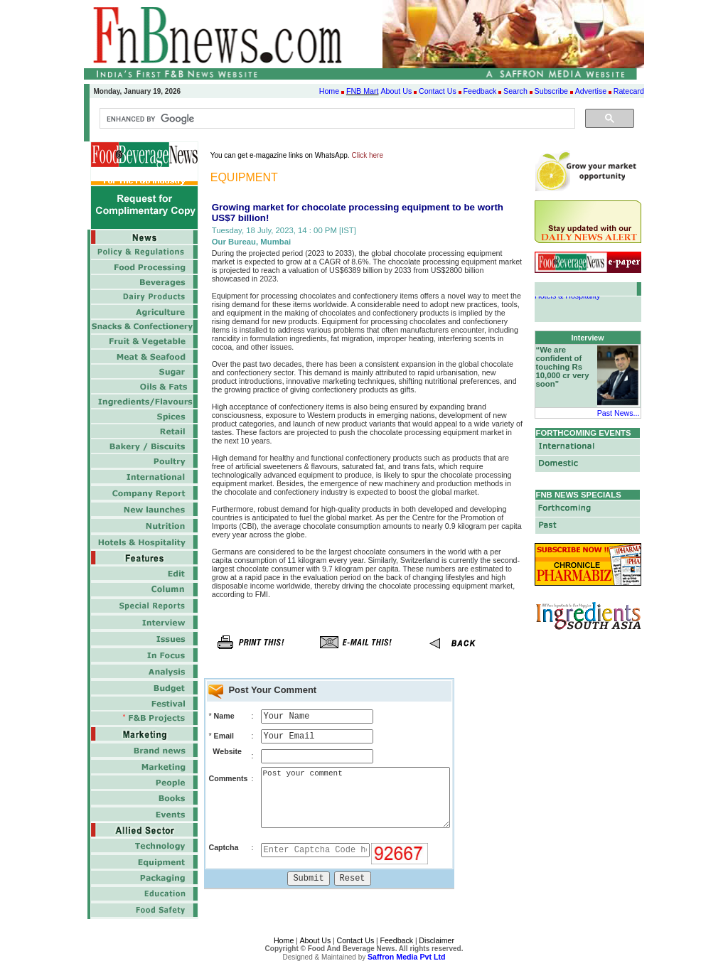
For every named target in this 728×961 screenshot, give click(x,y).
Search (515, 91)
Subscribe (551, 91)
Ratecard (629, 91)
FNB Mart (362, 91)
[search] (336, 118)
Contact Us (437, 91)
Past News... (618, 413)
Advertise (590, 91)
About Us (396, 91)
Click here (367, 155)
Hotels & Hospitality (567, 297)
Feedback (480, 91)
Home (329, 91)
